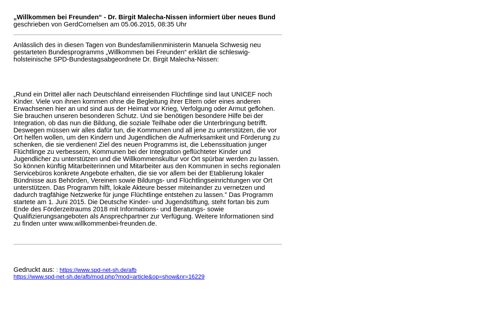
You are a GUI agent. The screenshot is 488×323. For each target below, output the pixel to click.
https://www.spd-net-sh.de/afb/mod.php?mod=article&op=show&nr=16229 (108, 276)
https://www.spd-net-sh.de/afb (98, 269)
